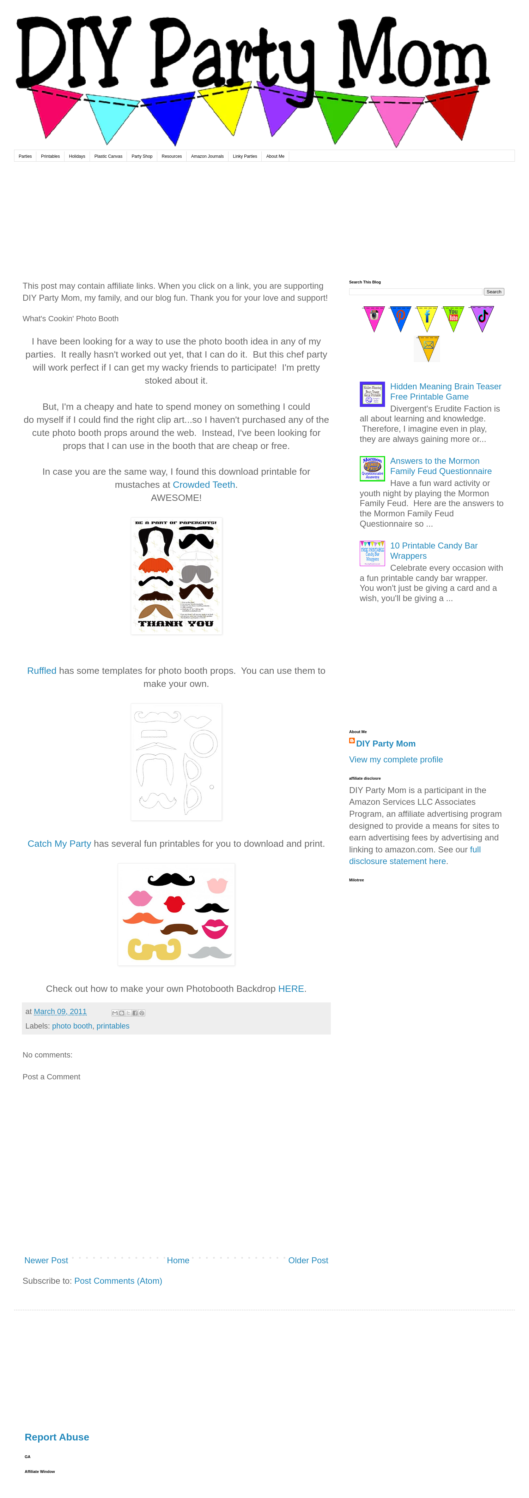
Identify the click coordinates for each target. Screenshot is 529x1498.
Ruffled (41, 670)
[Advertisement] (264, 214)
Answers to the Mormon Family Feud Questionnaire (441, 466)
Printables (50, 156)
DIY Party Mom (386, 743)
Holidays (77, 156)
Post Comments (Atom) (118, 1281)
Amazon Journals (207, 156)
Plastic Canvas (108, 156)
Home (178, 1260)
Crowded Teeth (204, 484)
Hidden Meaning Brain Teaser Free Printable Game (446, 391)
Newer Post (46, 1260)
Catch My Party (59, 843)
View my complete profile (396, 759)
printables (113, 1025)
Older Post (308, 1260)
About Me (275, 156)
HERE (291, 988)
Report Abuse (57, 1437)
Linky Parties (245, 156)
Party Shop (142, 156)
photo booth (72, 1025)
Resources (172, 156)
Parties (25, 156)
